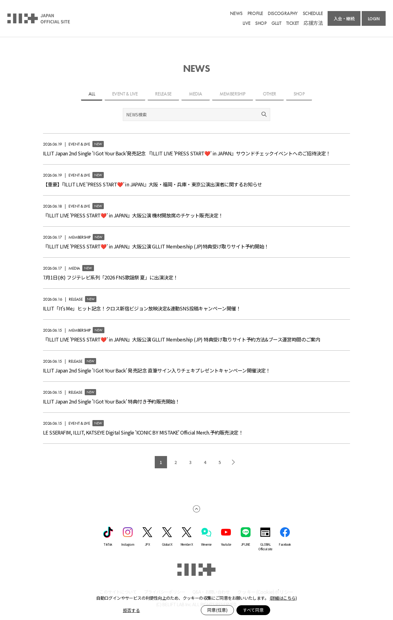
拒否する (131, 610)
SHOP (261, 23)
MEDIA (195, 94)
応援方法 (313, 23)
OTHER (269, 94)
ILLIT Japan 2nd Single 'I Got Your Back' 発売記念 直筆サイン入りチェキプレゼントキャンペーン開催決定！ (156, 370)
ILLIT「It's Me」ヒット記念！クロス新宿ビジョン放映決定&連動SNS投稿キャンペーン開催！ (142, 308)
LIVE (247, 23)
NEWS (236, 13)
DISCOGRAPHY (283, 13)
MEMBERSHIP (233, 94)
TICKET (292, 23)
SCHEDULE (313, 13)
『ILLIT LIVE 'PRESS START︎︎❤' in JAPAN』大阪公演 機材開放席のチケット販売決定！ (133, 215)
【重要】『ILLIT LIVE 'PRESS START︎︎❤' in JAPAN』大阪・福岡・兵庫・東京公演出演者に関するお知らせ (152, 184)
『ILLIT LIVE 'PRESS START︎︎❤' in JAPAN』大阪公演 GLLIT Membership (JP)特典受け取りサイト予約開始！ (156, 246)
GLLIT (276, 23)
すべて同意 (253, 610)
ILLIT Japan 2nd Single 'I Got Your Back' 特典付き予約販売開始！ (111, 401)
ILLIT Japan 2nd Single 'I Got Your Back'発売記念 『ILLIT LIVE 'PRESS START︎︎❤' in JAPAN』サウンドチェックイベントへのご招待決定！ (186, 153)
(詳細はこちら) (283, 598)
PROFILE (255, 13)
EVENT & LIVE (125, 94)
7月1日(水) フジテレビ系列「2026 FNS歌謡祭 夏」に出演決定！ (110, 277)
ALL (91, 94)
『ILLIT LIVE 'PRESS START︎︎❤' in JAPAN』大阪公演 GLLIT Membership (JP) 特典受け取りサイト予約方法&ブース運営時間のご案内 (181, 339)
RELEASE (163, 94)
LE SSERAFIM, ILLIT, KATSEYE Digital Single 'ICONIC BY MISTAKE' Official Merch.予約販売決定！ (143, 432)
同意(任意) (217, 610)
